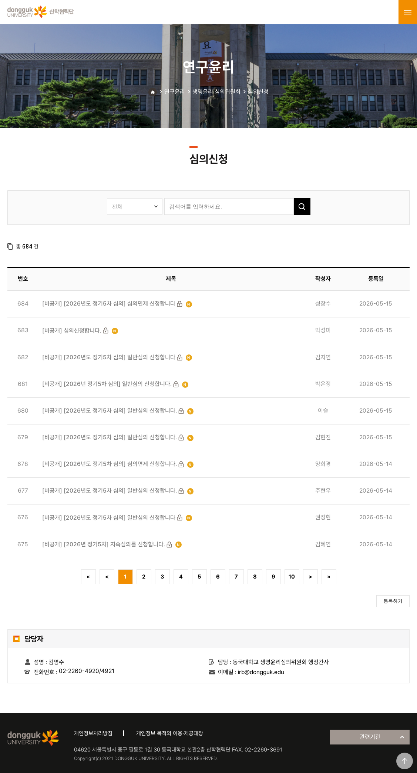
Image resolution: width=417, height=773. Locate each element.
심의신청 (258, 91)
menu (407, 12)
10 (292, 576)
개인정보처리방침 (93, 733)
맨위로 (404, 761)
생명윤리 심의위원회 (216, 91)
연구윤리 (174, 91)
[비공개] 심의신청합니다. (71, 330)
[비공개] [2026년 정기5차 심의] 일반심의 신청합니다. (107, 383)
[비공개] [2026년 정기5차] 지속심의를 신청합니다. (103, 544)
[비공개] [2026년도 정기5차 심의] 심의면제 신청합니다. (109, 463)
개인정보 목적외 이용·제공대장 (169, 733)
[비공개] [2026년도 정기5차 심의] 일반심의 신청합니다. (109, 410)
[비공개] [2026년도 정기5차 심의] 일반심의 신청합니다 (108, 357)
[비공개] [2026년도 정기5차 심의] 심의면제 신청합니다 (108, 303)
